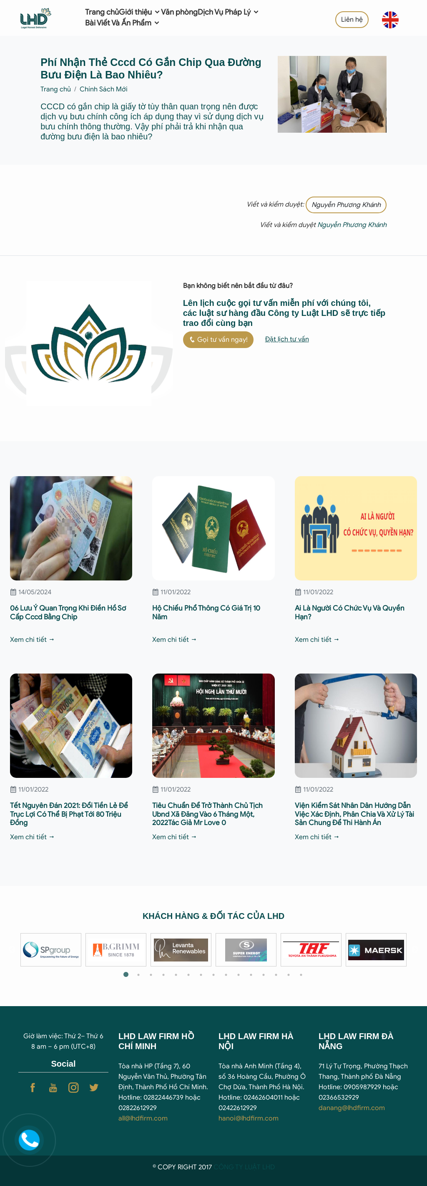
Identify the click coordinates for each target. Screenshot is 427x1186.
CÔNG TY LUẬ (235, 1167)
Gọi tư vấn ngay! (218, 340)
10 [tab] (238, 975)
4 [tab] (163, 975)
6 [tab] (188, 975)
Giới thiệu (140, 12)
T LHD (266, 1167)
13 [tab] (276, 975)
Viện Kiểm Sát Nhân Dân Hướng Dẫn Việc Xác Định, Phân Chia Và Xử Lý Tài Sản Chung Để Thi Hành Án (354, 814)
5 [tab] (176, 975)
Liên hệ (352, 19)
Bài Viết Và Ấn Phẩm (123, 23)
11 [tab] (251, 975)
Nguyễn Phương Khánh (346, 205)
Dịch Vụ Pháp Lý (229, 12)
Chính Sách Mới (104, 89)
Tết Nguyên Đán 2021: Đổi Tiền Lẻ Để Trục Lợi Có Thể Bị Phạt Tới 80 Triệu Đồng (69, 814)
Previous (12, 950)
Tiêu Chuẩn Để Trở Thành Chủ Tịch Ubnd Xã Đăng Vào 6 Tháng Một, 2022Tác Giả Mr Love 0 (207, 814)
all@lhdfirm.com (143, 1118)
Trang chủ (102, 12)
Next (415, 950)
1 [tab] (126, 975)
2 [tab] (138, 975)
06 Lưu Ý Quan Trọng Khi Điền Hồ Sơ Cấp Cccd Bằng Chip (68, 612)
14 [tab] (288, 975)
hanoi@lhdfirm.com (249, 1118)
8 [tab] (213, 975)
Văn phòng (179, 12)
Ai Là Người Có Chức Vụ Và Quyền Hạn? (349, 612)
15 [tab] (301, 975)
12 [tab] (263, 975)
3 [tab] (151, 975)
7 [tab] (201, 975)
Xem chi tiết (32, 640)
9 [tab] (226, 975)
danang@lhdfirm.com (352, 1108)
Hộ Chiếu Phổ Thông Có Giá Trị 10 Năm (206, 612)
